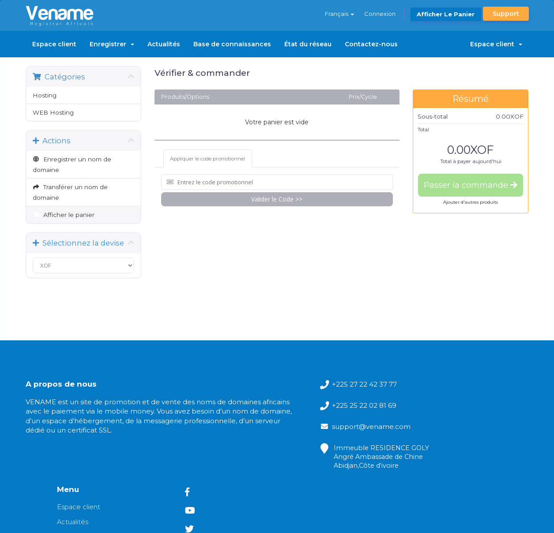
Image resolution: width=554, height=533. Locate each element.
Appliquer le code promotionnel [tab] (207, 158)
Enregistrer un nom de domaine (72, 164)
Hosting (45, 95)
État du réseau (308, 44)
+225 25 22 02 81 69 (285, 408)
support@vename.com (292, 431)
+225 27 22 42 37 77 (285, 384)
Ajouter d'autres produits (470, 202)
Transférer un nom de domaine (70, 192)
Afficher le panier (446, 14)
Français (338, 13)
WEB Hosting (53, 112)
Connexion (379, 13)
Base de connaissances (232, 44)
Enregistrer (112, 44)
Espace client (54, 44)
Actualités (163, 44)
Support (506, 14)
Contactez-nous (371, 44)
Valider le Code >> (276, 197)
